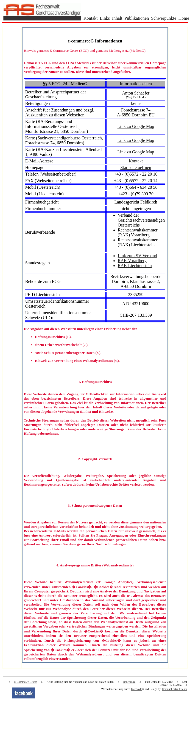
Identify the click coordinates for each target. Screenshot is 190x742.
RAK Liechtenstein (135, 265)
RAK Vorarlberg (132, 260)
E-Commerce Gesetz (25, 681)
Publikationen (136, 18)
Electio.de (136, 689)
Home (183, 18)
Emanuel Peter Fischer (174, 689)
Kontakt (90, 18)
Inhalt (117, 18)
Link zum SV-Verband (137, 255)
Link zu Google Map (136, 126)
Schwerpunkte (163, 18)
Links (105, 18)
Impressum (129, 681)
